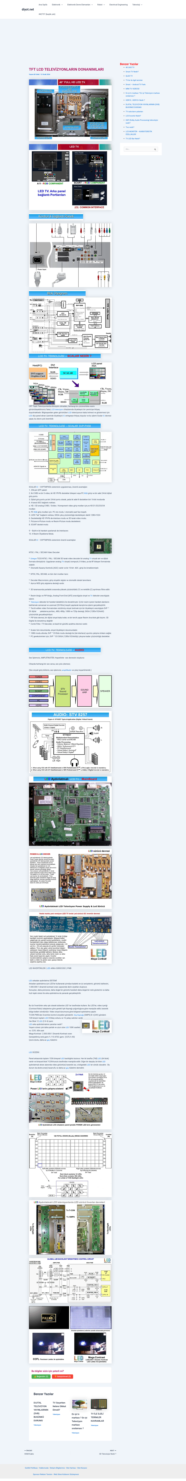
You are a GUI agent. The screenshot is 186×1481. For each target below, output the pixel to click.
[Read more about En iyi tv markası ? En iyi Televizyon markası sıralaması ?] (80, 1395)
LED (48, 959)
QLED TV (129, 66)
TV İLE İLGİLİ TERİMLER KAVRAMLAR (98, 1408)
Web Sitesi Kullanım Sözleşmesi (67, 1465)
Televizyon (35, 592)
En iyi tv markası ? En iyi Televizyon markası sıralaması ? (79, 1411)
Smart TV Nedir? (133, 62)
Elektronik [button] (60, 4)
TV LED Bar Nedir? (133, 129)
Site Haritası (72, 1458)
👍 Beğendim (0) (41, 1367)
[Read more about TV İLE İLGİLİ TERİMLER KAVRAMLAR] (99, 1395)
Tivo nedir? (130, 118)
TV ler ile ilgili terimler (135, 71)
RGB (86, 484)
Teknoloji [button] (137, 4)
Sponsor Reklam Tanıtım (41, 1465)
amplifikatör (67, 660)
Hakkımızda (43, 1458)
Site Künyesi (84, 1458)
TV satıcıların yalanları (135, 102)
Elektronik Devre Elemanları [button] (82, 4)
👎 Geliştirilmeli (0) (62, 1367)
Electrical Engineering (119, 5)
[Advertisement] (93, 27)
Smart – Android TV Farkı (136, 75)
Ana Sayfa (47, 5)
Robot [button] (102, 4)
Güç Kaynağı (79, 1005)
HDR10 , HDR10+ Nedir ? (136, 90)
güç (48, 1030)
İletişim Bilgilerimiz (57, 1458)
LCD (53, 400)
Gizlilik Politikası (30, 1458)
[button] (65, 4)
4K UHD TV (130, 58)
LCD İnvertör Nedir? (134, 106)
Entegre (34, 549)
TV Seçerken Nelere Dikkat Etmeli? (60, 1397)
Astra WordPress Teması (110, 1475)
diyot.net (28, 4)
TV (91, 549)
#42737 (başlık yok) (154, 5)
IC (64, 406)
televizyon (59, 400)
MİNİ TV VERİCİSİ (133, 79)
